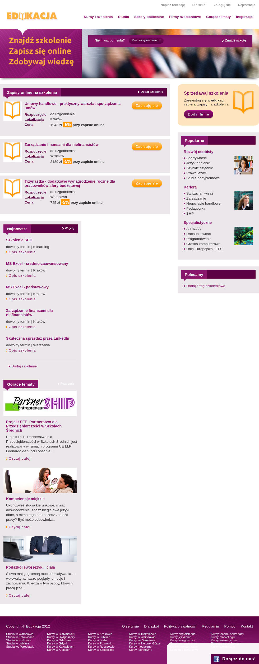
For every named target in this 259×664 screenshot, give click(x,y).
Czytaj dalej (19, 458)
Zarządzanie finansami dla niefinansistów (62, 144)
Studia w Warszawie (20, 633)
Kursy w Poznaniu (100, 643)
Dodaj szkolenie (152, 91)
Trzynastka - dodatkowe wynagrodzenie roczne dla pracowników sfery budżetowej (70, 183)
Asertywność (196, 158)
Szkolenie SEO (19, 240)
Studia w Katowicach (20, 637)
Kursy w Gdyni (57, 643)
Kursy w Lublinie (99, 637)
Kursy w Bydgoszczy (61, 637)
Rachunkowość (198, 234)
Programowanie (198, 239)
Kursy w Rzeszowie (101, 646)
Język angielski (198, 163)
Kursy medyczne (140, 646)
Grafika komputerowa (203, 244)
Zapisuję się (147, 106)
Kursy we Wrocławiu (142, 640)
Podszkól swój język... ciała (30, 567)
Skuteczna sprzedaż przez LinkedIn (37, 338)
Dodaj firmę (198, 114)
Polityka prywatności (180, 626)
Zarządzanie (196, 198)
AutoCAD (193, 229)
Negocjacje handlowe (203, 203)
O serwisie (130, 626)
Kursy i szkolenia (98, 17)
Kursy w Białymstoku (61, 633)
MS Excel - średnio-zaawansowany (37, 263)
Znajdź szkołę (235, 40)
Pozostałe (67, 383)
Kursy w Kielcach (58, 649)
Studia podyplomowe (203, 178)
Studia (123, 17)
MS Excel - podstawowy (27, 287)
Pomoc (229, 626)
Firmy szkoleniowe (185, 17)
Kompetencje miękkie (25, 499)
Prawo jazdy (196, 173)
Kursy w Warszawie (142, 637)
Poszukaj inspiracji (145, 40)
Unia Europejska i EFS (204, 249)
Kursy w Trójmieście (142, 633)
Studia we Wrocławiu (20, 646)
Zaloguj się (222, 5)
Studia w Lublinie (17, 643)
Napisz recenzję (173, 5)
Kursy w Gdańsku (59, 640)
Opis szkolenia (22, 252)
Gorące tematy (218, 17)
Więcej (69, 228)
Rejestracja (246, 5)
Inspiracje (244, 17)
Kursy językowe (180, 637)
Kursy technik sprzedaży (227, 633)
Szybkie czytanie (199, 168)
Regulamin (210, 626)
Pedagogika (195, 208)
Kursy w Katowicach (60, 646)
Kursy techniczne (140, 649)
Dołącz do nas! (239, 659)
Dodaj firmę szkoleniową (205, 286)
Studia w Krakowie (18, 640)
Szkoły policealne (149, 17)
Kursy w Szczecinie (101, 649)
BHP (190, 213)
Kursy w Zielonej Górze (144, 643)
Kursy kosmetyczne (224, 640)
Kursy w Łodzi (97, 640)
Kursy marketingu (223, 637)
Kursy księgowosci (182, 640)
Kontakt (247, 626)
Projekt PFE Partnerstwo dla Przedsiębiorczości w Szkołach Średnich (34, 426)
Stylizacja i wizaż (199, 193)
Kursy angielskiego (183, 633)
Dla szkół (199, 5)
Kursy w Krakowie (100, 633)
